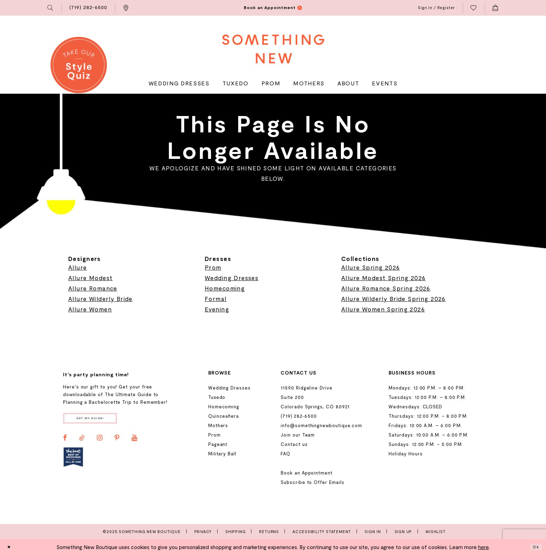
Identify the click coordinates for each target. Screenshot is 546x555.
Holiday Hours (405, 453)
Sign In (373, 531)
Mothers (218, 425)
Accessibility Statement (321, 531)
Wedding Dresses (231, 277)
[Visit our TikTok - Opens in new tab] (82, 441)
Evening (217, 309)
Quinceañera (223, 416)
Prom (213, 267)
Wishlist (435, 531)
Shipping (235, 531)
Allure (77, 267)
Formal (216, 298)
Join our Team (298, 435)
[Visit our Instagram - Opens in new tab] (99, 441)
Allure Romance (92, 288)
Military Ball (222, 453)
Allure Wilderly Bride (100, 298)
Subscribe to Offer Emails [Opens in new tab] (312, 482)
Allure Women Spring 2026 (383, 309)
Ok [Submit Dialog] (534, 547)
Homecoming (225, 288)
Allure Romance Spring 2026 (385, 288)
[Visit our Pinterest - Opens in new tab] (117, 441)
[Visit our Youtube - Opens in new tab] (134, 441)
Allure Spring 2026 (370, 267)
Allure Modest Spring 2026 (383, 277)
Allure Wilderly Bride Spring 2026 (393, 298)
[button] (51, 8)
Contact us (294, 444)
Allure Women (90, 309)
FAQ (285, 453)
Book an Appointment (307, 473)
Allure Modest (90, 277)
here (483, 547)
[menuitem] (51, 8)
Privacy (203, 531)
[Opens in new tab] (73, 460)
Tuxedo (217, 397)
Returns (269, 531)
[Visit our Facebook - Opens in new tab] (65, 441)
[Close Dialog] (10, 547)
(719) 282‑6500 (299, 416)
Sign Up (403, 531)
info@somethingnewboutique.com (321, 425)
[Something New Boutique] (273, 48)
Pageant (218, 444)
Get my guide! (101, 420)
